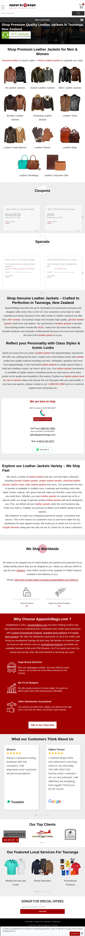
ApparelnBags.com (37, 625)
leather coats (17, 484)
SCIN (41, 327)
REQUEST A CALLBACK (42, 419)
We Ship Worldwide (42, 549)
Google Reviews (10, 527)
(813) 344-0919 (46, 441)
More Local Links (42, 20)
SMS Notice (47, 921)
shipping (20, 570)
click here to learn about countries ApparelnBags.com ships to (46, 579)
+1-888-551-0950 (56, 384)
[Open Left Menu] (3, 7)
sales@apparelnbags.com (42, 435)
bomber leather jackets (26, 480)
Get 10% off (9, 840)
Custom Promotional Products (26, 632)
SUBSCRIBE (42, 911)
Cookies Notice (56, 921)
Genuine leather (10, 60)
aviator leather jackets (50, 480)
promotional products (52, 644)
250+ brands (13, 319)
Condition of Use (38, 921)
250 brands (32, 667)
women (17, 380)
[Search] (78, 13)
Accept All (75, 934)
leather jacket (46, 335)
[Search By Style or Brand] (36, 13)
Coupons (42, 191)
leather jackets (63, 323)
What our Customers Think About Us (42, 739)
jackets (80, 357)
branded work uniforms (55, 632)
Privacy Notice (29, 921)
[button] (36, 815)
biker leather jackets (36, 484)
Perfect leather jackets (49, 60)
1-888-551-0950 (23, 34)
